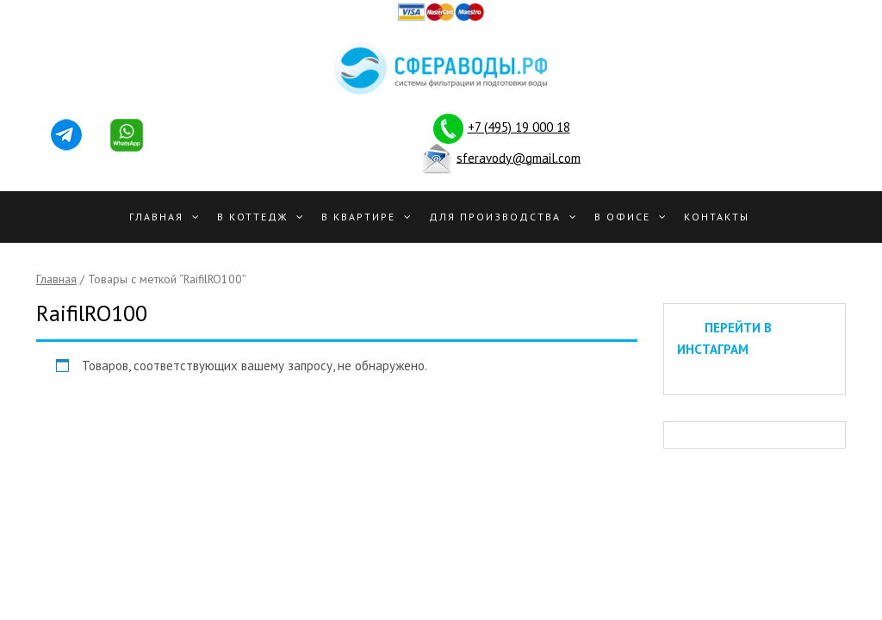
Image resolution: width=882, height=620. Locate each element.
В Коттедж (252, 216)
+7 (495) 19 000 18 (519, 127)
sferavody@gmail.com (519, 157)
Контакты (716, 216)
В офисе (622, 216)
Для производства (495, 216)
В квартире (358, 216)
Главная (156, 216)
